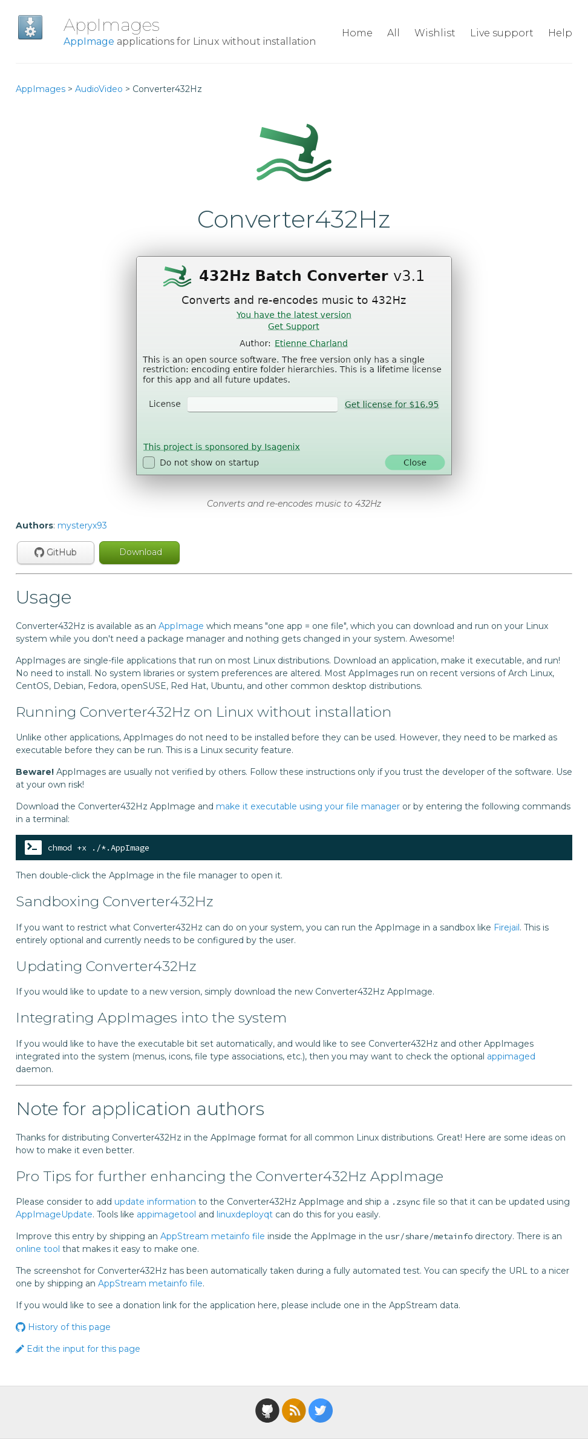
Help (560, 33)
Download (139, 552)
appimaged (511, 1056)
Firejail (507, 927)
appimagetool (166, 1214)
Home (357, 33)
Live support (502, 33)
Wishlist (435, 33)
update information (155, 1201)
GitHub (55, 552)
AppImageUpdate (54, 1214)
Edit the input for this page (78, 1348)
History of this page (63, 1327)
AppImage (89, 41)
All (393, 33)
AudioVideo (99, 89)
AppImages (112, 25)
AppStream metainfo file (212, 1236)
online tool (38, 1248)
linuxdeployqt (245, 1214)
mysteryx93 (82, 525)
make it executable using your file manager (308, 806)
